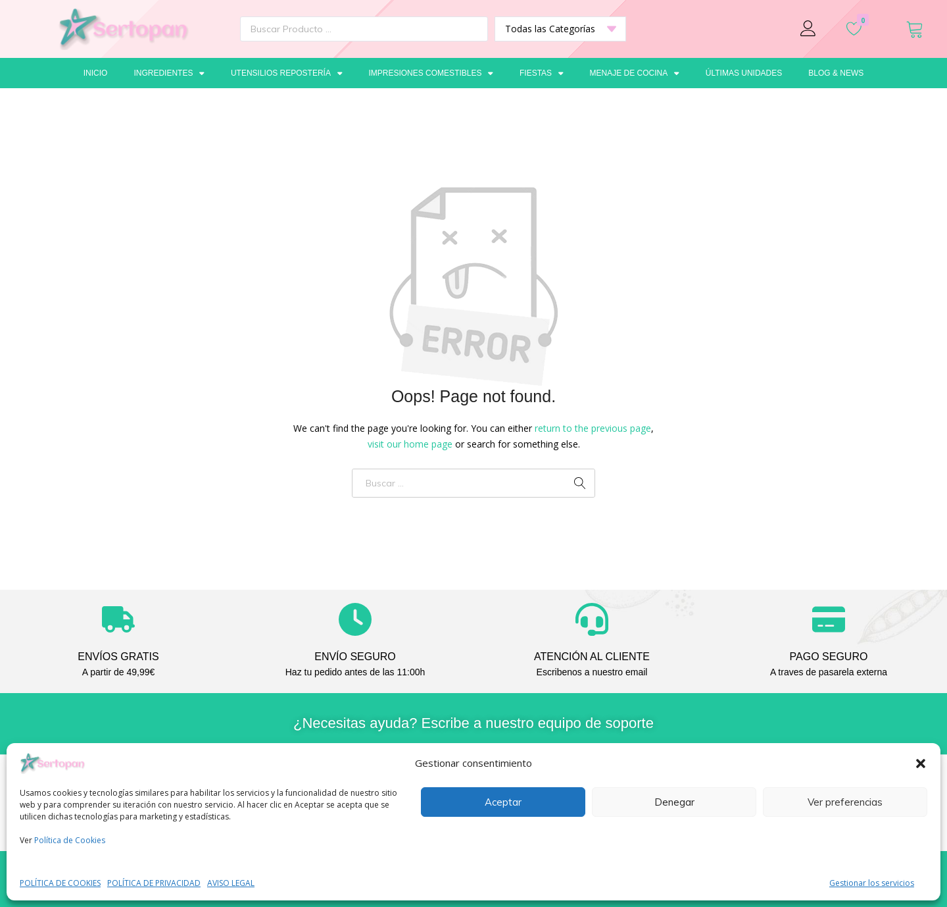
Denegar (674, 802)
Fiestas (542, 73)
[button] (920, 763)
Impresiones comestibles (430, 73)
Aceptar (503, 802)
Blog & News (835, 73)
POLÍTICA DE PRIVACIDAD (154, 883)
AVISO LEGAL (231, 883)
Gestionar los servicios (871, 883)
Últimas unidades (744, 73)
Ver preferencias (845, 802)
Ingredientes (169, 73)
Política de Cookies (69, 840)
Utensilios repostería (287, 73)
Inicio (96, 73)
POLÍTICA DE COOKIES (60, 883)
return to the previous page (593, 428)
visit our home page (410, 444)
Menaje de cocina (634, 73)
